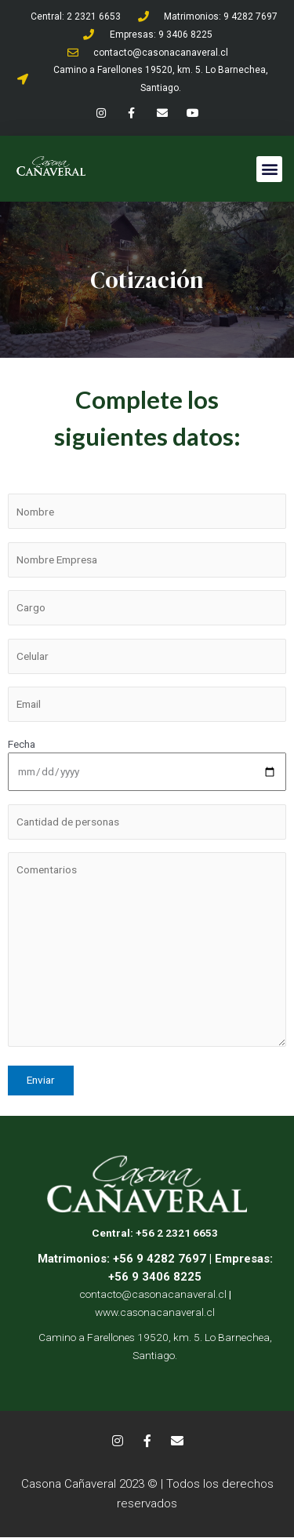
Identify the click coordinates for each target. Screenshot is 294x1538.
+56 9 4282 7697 (158, 1259)
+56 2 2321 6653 (177, 1232)
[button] (269, 169)
